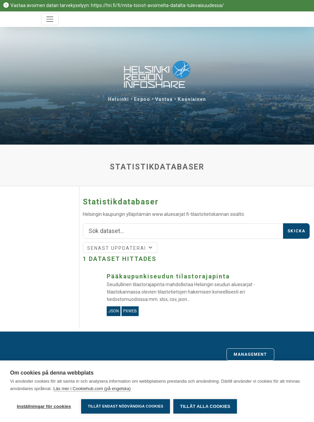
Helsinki (118, 99)
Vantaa (164, 99)
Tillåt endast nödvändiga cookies (125, 406)
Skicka (296, 231)
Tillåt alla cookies (205, 406)
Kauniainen (192, 99)
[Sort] (120, 247)
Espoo (142, 99)
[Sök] (183, 231)
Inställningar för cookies (44, 406)
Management (250, 354)
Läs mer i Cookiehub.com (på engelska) (92, 388)
